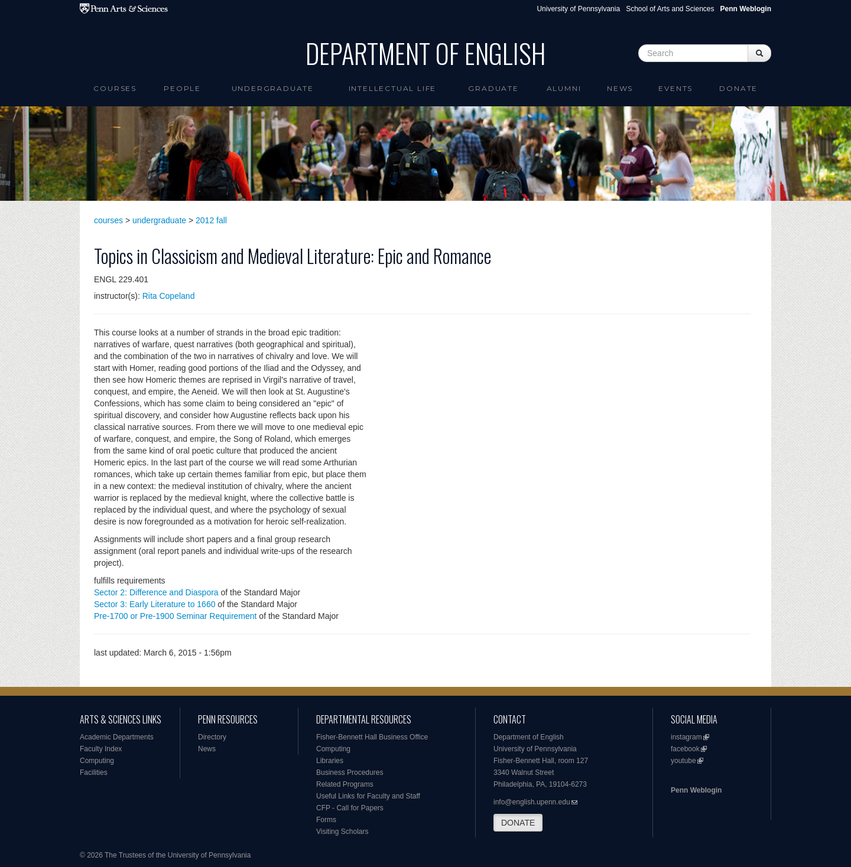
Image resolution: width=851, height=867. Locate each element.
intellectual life (393, 88)
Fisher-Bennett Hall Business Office (372, 737)
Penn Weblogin (696, 790)
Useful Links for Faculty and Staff (368, 796)
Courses (115, 88)
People (182, 88)
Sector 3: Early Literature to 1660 (154, 604)
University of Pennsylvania (578, 9)
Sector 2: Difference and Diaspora (156, 592)
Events (675, 88)
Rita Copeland (168, 296)
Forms (326, 820)
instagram (686, 737)
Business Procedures (349, 772)
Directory (212, 737)
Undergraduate (273, 88)
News (620, 88)
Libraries (329, 761)
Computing (97, 761)
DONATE (518, 822)
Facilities (94, 772)
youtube (683, 761)
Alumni (564, 88)
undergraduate (159, 220)
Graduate (493, 88)
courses (108, 220)
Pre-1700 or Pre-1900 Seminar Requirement (175, 616)
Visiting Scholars (342, 831)
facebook (685, 749)
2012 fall (211, 220)
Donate (738, 88)
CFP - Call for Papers (350, 808)
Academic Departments (117, 737)
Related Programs (344, 784)
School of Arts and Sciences (670, 9)
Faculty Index (101, 749)
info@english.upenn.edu (531, 802)
